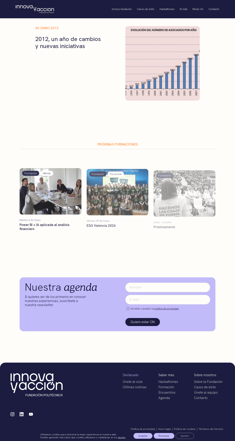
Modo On (198, 9)
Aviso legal (164, 429)
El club (183, 9)
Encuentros (166, 392)
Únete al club (133, 381)
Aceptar (143, 436)
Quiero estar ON (143, 322)
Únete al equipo (206, 392)
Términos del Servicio (211, 429)
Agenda (164, 398)
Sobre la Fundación (208, 381)
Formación (166, 387)
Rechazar (164, 436)
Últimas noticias (135, 387)
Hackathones (167, 9)
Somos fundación (122, 9)
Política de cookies (185, 429)
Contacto (214, 9)
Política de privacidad (143, 429)
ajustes (121, 437)
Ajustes (185, 436)
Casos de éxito (145, 9)
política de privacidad (166, 308)
